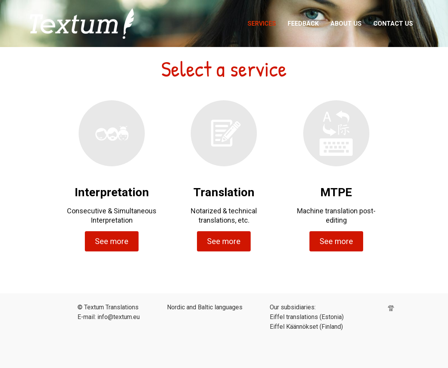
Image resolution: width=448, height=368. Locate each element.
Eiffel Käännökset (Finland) (306, 326)
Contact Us (393, 23)
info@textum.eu (118, 317)
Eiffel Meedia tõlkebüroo (105, 23)
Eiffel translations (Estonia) (307, 317)
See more (111, 241)
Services (262, 23)
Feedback (303, 23)
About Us (346, 23)
